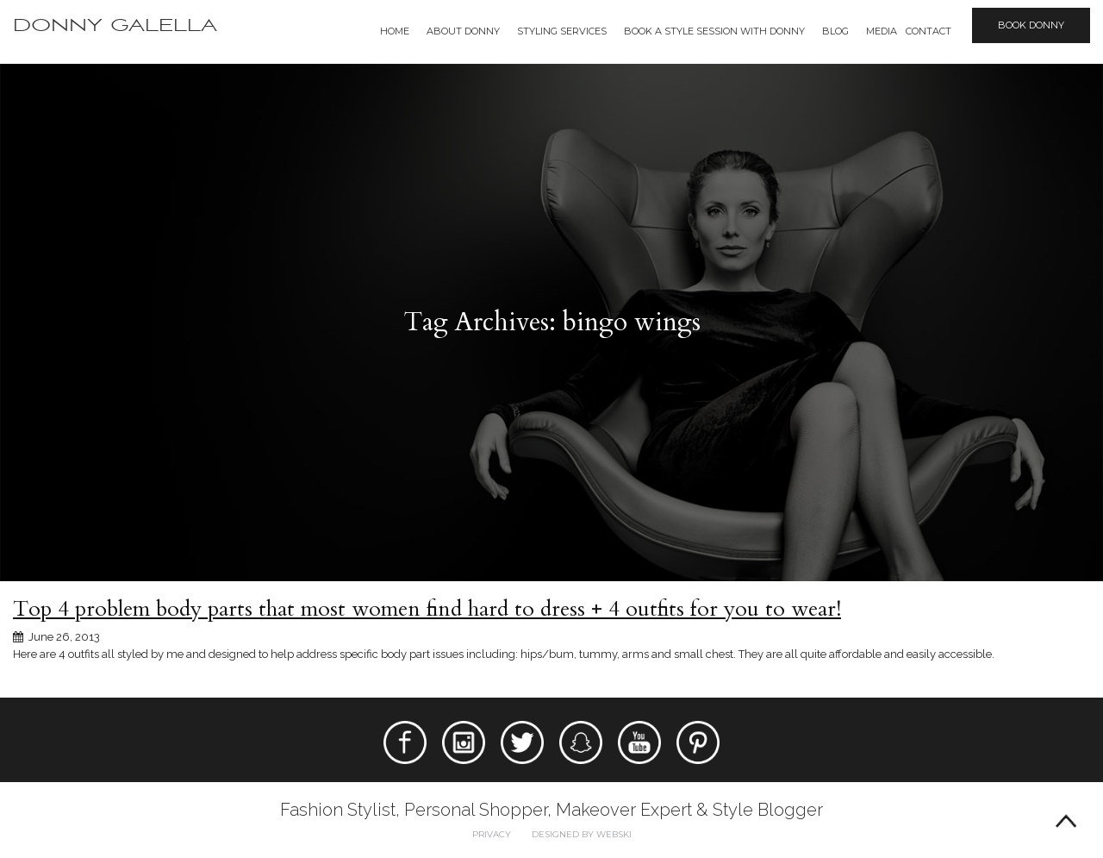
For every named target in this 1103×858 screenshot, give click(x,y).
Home (394, 31)
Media (881, 31)
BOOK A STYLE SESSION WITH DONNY (714, 31)
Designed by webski (582, 834)
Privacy (491, 834)
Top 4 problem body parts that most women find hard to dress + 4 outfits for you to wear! (427, 608)
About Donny (463, 31)
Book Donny (1031, 25)
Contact (928, 31)
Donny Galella (115, 25)
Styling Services (562, 31)
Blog (835, 31)
